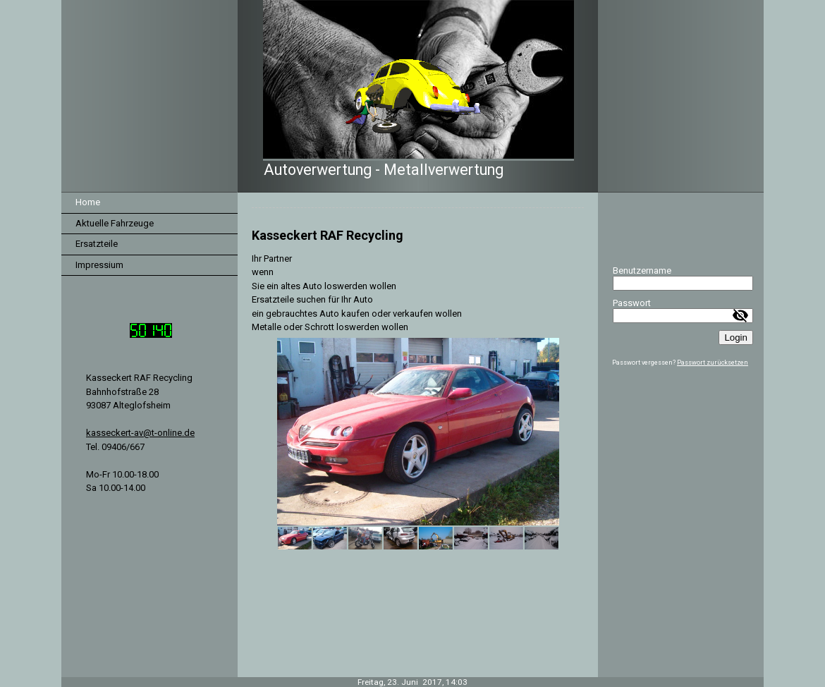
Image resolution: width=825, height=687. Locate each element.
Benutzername (642, 270)
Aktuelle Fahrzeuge (114, 223)
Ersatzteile (96, 243)
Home (87, 202)
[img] (412, 96)
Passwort (632, 303)
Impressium (99, 265)
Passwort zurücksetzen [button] (712, 362)
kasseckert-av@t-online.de (140, 432)
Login (735, 337)
